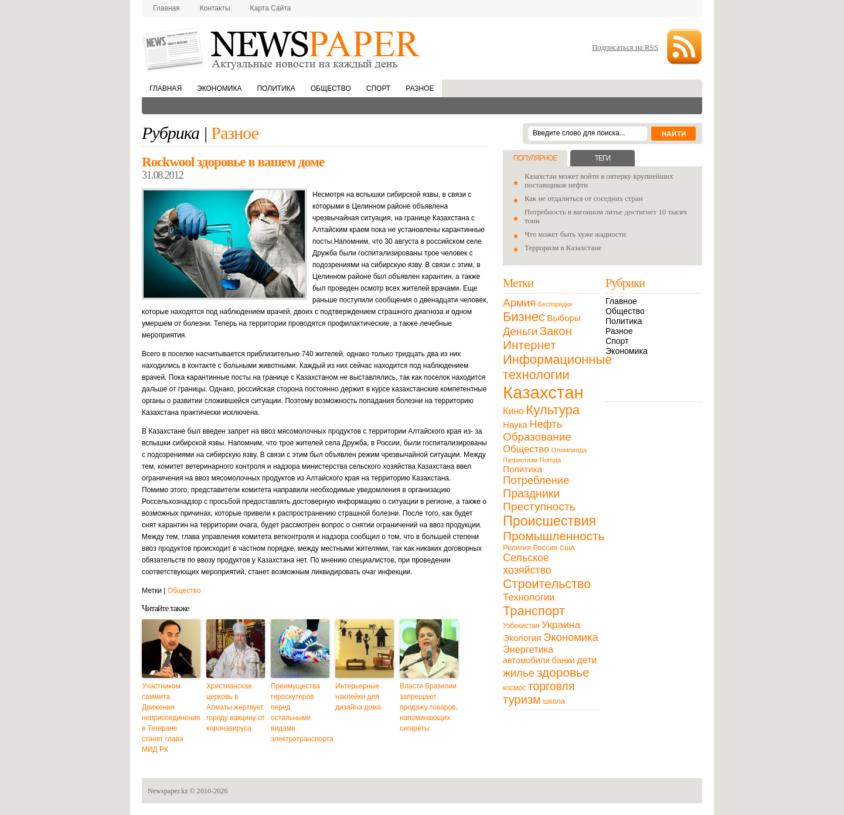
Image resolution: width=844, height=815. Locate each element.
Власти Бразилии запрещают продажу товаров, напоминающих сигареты (429, 707)
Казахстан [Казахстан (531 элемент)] (543, 392)
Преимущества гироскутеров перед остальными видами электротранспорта (300, 712)
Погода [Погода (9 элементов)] (550, 459)
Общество (331, 88)
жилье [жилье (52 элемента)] (519, 673)
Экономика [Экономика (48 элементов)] (570, 637)
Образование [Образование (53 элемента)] (537, 437)
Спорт (378, 88)
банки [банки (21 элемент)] (563, 660)
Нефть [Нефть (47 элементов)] (545, 424)
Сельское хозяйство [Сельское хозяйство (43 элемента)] (527, 564)
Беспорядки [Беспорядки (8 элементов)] (555, 304)
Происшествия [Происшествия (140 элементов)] (549, 520)
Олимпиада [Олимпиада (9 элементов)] (569, 449)
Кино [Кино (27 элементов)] (513, 411)
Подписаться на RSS (625, 47)
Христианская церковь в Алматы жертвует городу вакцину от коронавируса (235, 707)
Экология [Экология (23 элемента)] (522, 638)
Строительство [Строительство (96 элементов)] (547, 584)
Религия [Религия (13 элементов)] (517, 547)
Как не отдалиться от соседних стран (584, 199)
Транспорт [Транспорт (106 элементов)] (534, 610)
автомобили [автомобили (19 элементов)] (526, 660)
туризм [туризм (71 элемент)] (522, 699)
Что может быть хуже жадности (575, 234)
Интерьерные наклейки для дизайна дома (358, 696)
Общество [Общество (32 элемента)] (526, 449)
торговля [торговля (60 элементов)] (551, 686)
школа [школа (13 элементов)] (554, 701)
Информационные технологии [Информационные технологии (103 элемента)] (557, 367)
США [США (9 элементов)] (567, 547)
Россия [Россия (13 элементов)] (545, 547)
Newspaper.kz (168, 791)
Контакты (215, 8)
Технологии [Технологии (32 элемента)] (528, 597)
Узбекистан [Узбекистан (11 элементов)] (521, 626)
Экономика (219, 88)
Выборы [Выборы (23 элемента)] (563, 318)
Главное (621, 301)
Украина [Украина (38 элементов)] (561, 624)
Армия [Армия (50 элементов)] (519, 302)
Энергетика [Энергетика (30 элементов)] (528, 649)
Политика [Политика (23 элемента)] (522, 469)
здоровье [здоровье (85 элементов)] (563, 672)
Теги (602, 158)
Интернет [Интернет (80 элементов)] (529, 345)
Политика (276, 88)
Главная (166, 8)
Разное (420, 88)
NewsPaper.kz (282, 48)
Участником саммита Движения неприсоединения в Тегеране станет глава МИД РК (171, 717)
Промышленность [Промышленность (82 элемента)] (553, 536)
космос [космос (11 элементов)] (514, 688)
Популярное (535, 158)
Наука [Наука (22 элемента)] (515, 424)
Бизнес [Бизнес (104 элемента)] (524, 316)
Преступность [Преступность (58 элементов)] (539, 506)
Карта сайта (270, 8)
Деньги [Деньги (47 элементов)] (520, 331)
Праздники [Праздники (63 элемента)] (531, 493)
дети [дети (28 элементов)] (587, 660)
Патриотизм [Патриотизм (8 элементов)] (520, 459)
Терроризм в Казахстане (563, 248)
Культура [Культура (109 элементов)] (553, 410)
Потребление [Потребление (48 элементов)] (536, 480)
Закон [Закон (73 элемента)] (556, 331)
